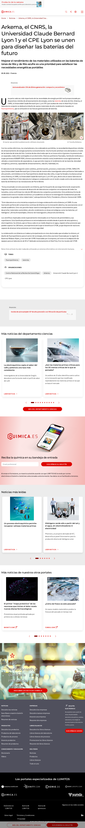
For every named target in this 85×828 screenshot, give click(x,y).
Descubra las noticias (9, 710)
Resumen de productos (10, 744)
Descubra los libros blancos (40, 729)
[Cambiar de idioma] (75, 12)
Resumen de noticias (9, 719)
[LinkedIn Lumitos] (82, 815)
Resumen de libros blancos (40, 744)
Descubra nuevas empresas (40, 713)
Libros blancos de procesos (40, 736)
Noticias (33, 753)
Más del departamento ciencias (42, 409)
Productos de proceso (9, 736)
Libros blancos (35, 760)
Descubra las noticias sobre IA (28, 690)
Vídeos (3, 756)
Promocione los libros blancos (41, 740)
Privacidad (21, 819)
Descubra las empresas (38, 710)
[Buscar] (66, 12)
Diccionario (5, 753)
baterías (58, 101)
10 (53, 402)
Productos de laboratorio (10, 733)
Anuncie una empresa (38, 717)
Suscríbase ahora (74, 731)
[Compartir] (70, 12)
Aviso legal (9, 815)
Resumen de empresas (38, 720)
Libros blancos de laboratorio (41, 733)
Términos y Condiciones (26, 815)
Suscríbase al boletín (57, 464)
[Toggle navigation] (82, 12)
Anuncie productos (8, 740)
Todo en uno (34, 764)
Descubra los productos (10, 729)
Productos (34, 756)
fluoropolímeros (7, 108)
